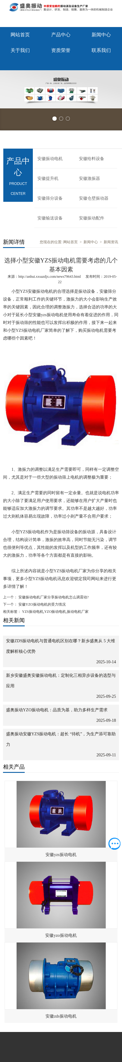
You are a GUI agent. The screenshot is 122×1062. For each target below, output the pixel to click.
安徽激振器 (89, 178)
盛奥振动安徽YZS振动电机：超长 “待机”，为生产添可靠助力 (61, 739)
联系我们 (101, 50)
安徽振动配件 (91, 218)
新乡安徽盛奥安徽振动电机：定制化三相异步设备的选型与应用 (61, 680)
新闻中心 (101, 34)
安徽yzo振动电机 (61, 935)
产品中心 (60, 34)
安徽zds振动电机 (61, 1016)
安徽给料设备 (91, 158)
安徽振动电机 (50, 158)
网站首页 (20, 34)
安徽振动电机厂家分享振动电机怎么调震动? (53, 597)
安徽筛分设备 (50, 198)
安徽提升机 (47, 178)
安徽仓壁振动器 (93, 198)
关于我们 (20, 50)
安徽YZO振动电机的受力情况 (41, 604)
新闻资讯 (111, 242)
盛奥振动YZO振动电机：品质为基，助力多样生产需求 (57, 710)
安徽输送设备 (50, 218)
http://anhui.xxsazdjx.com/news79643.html (49, 276)
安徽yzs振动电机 (61, 854)
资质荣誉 (60, 50)
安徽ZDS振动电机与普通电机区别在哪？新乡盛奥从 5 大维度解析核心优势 (60, 646)
